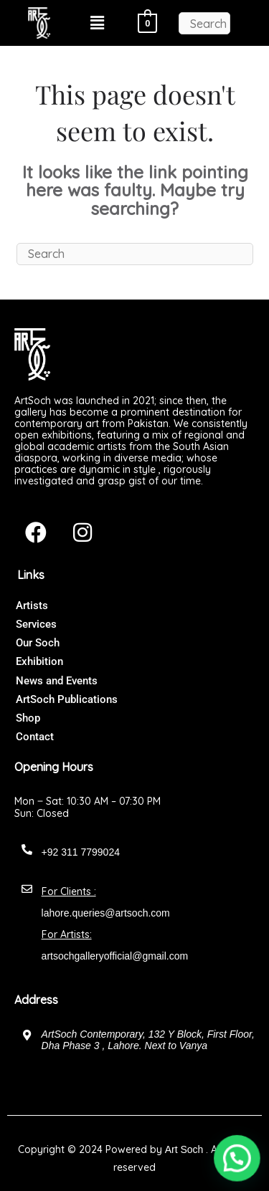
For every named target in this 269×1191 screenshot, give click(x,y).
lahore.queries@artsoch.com (106, 913)
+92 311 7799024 (81, 852)
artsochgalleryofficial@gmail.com (115, 956)
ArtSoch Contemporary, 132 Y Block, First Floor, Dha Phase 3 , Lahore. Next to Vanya (148, 1039)
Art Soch (184, 1149)
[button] (97, 23)
